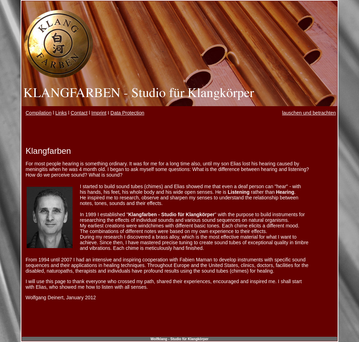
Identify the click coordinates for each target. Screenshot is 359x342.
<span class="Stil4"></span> (179, 114)
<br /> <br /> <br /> (179, 230)
